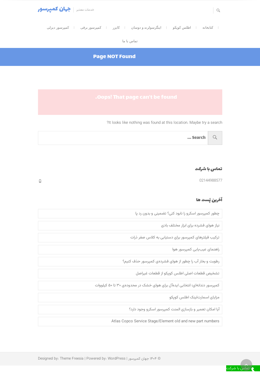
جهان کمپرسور (54, 9)
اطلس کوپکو (182, 27)
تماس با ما (129, 41)
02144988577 (210, 181)
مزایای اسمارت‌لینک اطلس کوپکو (194, 297)
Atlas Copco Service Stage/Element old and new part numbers (165, 321)
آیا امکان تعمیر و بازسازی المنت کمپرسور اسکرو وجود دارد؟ (174, 309)
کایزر (116, 27)
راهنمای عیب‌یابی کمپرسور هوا (195, 249)
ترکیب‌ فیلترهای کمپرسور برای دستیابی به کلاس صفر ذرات (174, 238)
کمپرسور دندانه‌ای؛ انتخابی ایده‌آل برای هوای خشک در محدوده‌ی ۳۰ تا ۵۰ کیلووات (157, 285)
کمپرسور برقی (91, 27)
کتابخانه (207, 27)
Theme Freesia (72, 359)
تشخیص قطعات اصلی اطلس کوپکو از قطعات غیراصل (177, 273)
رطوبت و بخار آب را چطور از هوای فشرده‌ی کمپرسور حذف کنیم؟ (171, 261)
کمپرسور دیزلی (58, 27)
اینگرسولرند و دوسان (146, 27)
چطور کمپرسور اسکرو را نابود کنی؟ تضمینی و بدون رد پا (177, 214)
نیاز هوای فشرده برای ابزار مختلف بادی (190, 226)
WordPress (116, 359)
